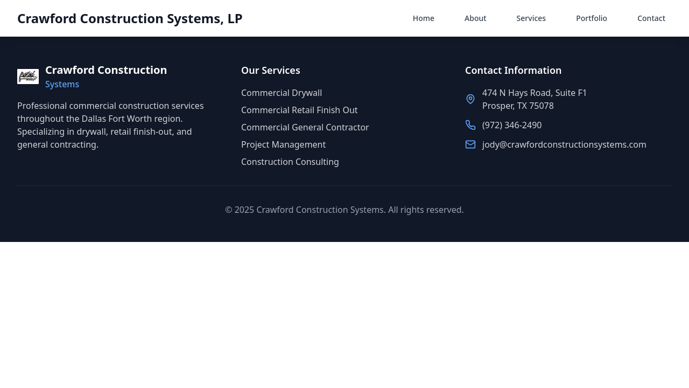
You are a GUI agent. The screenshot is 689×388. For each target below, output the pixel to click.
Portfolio (591, 18)
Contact (651, 18)
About (476, 18)
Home (423, 18)
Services (531, 18)
